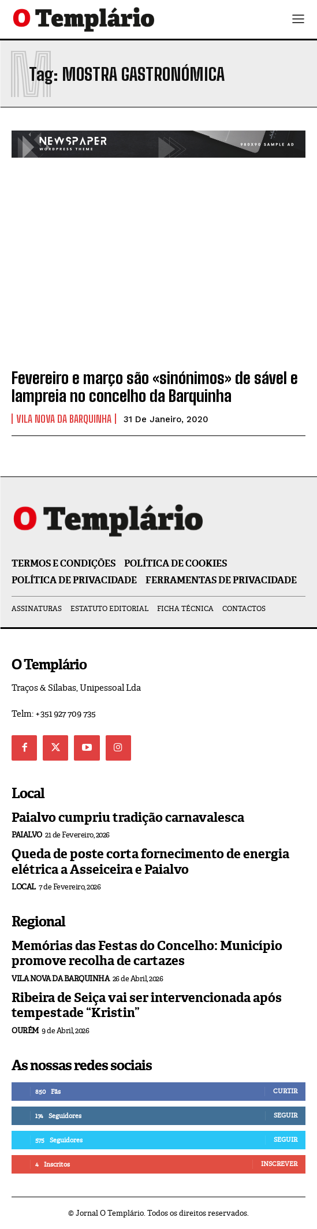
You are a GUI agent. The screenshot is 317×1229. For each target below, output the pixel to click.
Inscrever (279, 1164)
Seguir (285, 1115)
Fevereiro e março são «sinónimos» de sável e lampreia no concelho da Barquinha (155, 386)
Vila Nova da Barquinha (63, 419)
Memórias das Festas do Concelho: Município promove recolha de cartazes (147, 953)
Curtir (285, 1091)
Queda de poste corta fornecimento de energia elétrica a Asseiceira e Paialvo (150, 861)
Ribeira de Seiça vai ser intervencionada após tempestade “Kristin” (147, 1005)
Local (24, 887)
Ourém (25, 1031)
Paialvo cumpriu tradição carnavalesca (128, 817)
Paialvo (27, 835)
